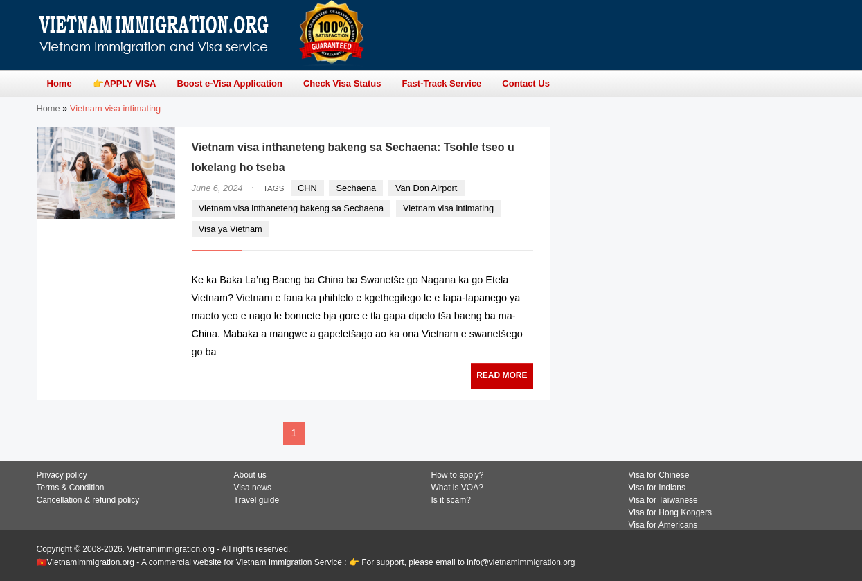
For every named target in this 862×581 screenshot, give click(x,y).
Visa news (252, 487)
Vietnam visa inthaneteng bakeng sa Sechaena (291, 208)
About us (250, 475)
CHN (307, 188)
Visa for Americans (663, 525)
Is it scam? (451, 500)
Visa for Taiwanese (663, 500)
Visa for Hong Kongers (670, 512)
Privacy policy (62, 475)
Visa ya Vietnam (230, 229)
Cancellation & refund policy (88, 500)
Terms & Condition (71, 487)
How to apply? (457, 475)
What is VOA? (457, 487)
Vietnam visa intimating (448, 208)
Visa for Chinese (659, 475)
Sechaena (356, 188)
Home (48, 108)
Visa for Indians (657, 487)
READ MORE (501, 375)
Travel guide (257, 500)
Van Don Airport (426, 188)
